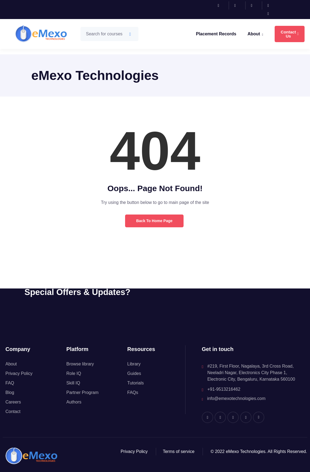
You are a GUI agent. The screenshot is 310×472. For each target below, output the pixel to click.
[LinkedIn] (255, 5)
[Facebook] (222, 5)
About (255, 34)
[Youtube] (271, 14)
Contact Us (290, 34)
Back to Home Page (154, 221)
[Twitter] (271, 5)
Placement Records (216, 34)
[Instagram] (239, 5)
